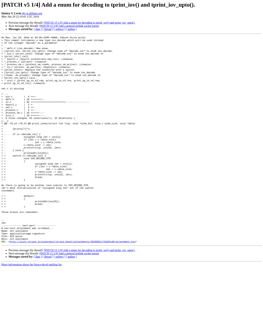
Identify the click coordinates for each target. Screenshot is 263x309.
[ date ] (38, 29)
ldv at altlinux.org (32, 13)
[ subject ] (59, 29)
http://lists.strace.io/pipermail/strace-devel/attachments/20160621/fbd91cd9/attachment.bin (72, 282)
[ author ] (71, 29)
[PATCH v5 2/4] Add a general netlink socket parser (69, 25)
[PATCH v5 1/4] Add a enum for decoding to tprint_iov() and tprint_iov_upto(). (89, 22)
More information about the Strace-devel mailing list (31, 305)
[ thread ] (48, 29)
